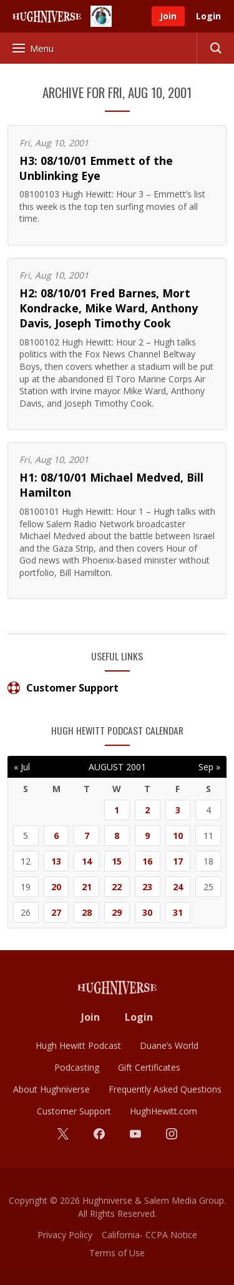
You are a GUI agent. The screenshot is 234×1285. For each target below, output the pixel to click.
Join (168, 16)
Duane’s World (169, 1045)
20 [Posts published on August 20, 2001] (56, 887)
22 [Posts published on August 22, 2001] (117, 887)
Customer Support (63, 688)
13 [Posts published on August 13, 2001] (56, 861)
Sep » (209, 767)
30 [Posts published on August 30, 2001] (147, 912)
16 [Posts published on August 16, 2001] (147, 861)
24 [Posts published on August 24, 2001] (178, 887)
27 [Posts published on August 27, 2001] (56, 912)
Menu (33, 48)
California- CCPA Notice (149, 1235)
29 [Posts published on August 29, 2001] (117, 912)
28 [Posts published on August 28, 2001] (87, 912)
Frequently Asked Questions (165, 1089)
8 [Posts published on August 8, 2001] (116, 835)
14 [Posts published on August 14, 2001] (87, 861)
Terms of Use (117, 1253)
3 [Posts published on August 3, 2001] (177, 810)
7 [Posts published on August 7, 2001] (86, 835)
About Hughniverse (51, 1089)
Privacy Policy (64, 1235)
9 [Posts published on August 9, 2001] (147, 835)
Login (208, 16)
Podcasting (76, 1067)
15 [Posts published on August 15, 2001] (117, 861)
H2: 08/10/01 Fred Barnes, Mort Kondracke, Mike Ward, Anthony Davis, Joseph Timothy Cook (108, 307)
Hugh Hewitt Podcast (78, 1045)
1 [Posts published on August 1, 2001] (116, 810)
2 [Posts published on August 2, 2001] (147, 810)
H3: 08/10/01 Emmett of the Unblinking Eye (96, 168)
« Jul (22, 767)
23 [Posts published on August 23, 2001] (147, 887)
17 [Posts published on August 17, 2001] (178, 861)
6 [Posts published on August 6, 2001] (56, 835)
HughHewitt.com (163, 1111)
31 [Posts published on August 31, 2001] (178, 912)
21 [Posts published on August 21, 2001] (87, 887)
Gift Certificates (149, 1067)
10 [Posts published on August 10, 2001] (178, 835)
